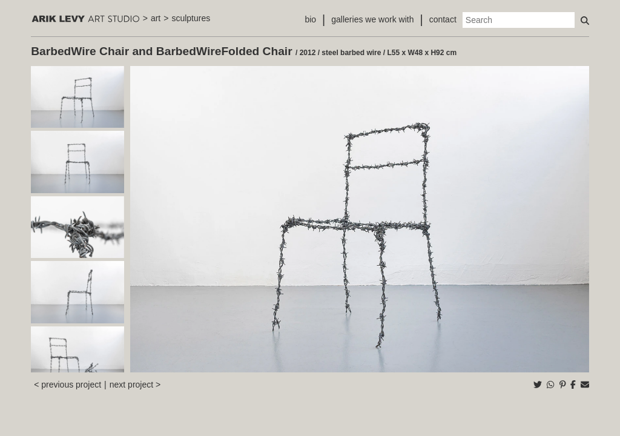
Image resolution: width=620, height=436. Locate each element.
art (155, 18)
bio (310, 19)
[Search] (519, 20)
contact (443, 19)
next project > (135, 384)
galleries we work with (372, 19)
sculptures (190, 18)
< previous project (67, 384)
